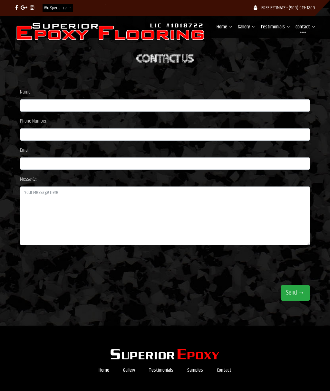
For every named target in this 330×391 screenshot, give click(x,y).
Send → (295, 293)
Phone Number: (33, 121)
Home (222, 27)
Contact (303, 27)
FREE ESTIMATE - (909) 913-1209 (284, 8)
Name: (26, 92)
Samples (195, 370)
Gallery (244, 27)
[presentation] (69, 263)
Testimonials (272, 27)
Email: (25, 150)
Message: (28, 179)
